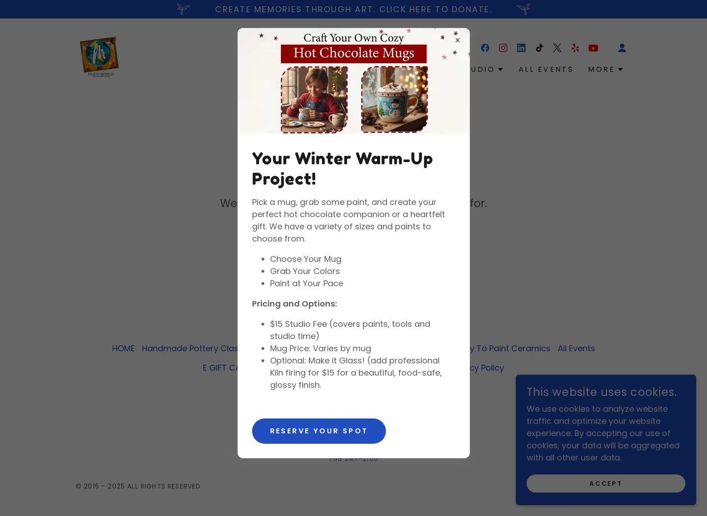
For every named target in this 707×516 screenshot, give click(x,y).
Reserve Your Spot (319, 431)
